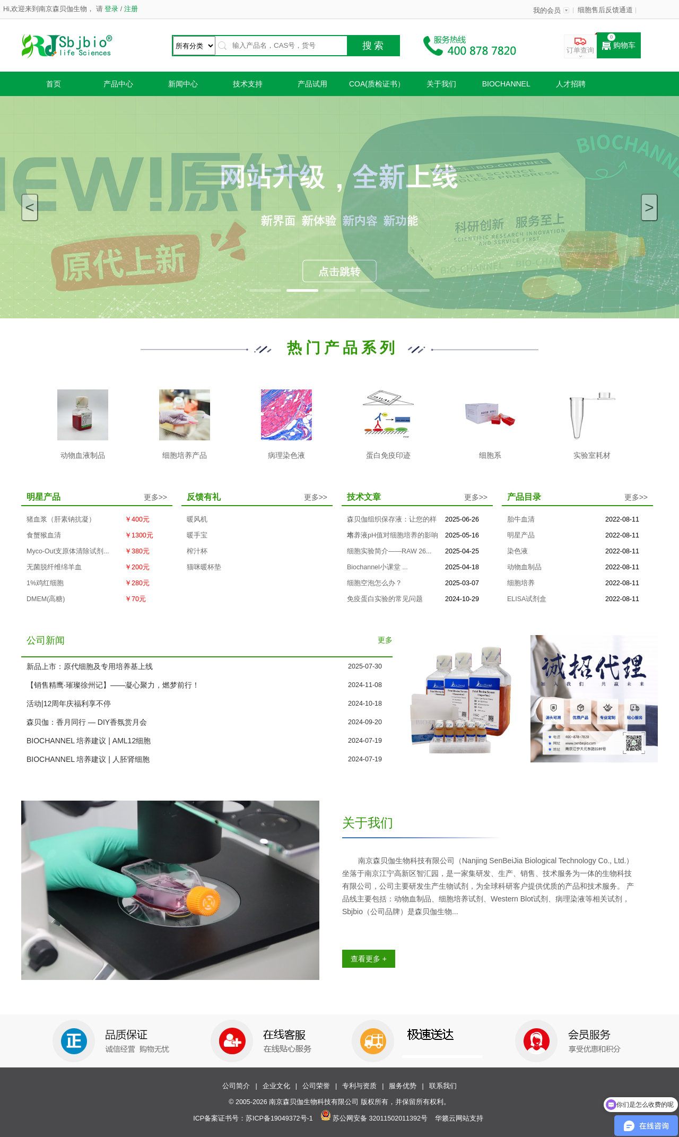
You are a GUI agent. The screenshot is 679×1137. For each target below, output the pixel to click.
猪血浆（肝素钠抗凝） (61, 519)
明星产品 (521, 535)
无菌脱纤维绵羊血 (54, 567)
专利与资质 (359, 1086)
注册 (129, 9)
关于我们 (441, 84)
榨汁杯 (197, 551)
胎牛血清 (521, 519)
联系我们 (443, 1086)
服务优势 (402, 1086)
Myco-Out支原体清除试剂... (68, 551)
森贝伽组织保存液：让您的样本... (392, 521)
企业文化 (276, 1086)
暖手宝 (197, 535)
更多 (385, 640)
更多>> (155, 497)
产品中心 (118, 84)
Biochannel (506, 84)
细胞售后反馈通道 (605, 10)
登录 (111, 9)
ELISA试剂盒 (526, 599)
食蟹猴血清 (44, 535)
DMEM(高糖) (46, 599)
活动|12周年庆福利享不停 (69, 703)
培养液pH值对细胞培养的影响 (392, 535)
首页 (53, 84)
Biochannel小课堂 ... (377, 567)
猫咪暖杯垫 (204, 567)
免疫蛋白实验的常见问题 (385, 599)
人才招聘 (571, 84)
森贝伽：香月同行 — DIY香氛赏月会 (87, 722)
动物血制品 (524, 567)
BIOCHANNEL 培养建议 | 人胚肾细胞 (88, 759)
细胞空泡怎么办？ (374, 583)
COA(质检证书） (377, 84)
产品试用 (312, 84)
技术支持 (248, 84)
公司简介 (236, 1086)
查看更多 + (369, 958)
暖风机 (197, 519)
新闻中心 (183, 84)
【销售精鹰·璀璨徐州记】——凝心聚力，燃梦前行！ (113, 685)
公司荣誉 (316, 1086)
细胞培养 (521, 583)
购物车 (619, 45)
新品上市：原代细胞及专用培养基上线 (90, 666)
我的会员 (547, 10)
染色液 (517, 551)
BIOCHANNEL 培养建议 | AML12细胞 (89, 740)
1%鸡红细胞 (45, 583)
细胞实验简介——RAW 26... (389, 551)
